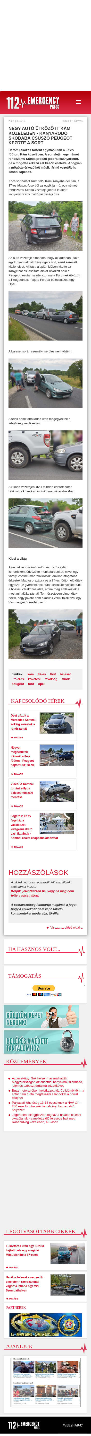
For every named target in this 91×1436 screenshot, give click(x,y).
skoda (66, 679)
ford (31, 684)
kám (30, 674)
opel (41, 684)
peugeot (18, 684)
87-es (42, 674)
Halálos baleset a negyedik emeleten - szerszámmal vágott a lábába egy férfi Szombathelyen (24, 1284)
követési (34, 679)
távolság (51, 679)
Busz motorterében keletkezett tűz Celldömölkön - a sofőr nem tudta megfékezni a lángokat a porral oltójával (48, 1094)
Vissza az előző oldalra (66, 927)
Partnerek (16, 1307)
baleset (65, 674)
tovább (18, 737)
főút (53, 674)
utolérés (18, 679)
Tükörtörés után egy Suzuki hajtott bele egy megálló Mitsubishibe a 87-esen (25, 1250)
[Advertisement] (45, 45)
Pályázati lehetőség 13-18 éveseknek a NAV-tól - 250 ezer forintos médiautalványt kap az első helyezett (46, 1106)
